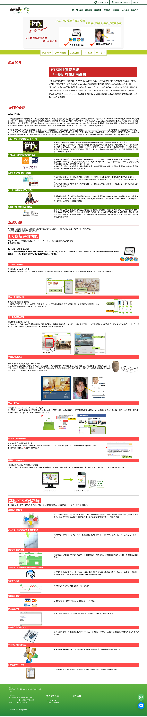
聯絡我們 (134, 10)
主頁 (72, 10)
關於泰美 (79, 10)
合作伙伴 (125, 10)
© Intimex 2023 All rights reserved (19, 710)
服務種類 (88, 10)
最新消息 (107, 10)
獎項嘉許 (116, 10)
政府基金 (97, 10)
